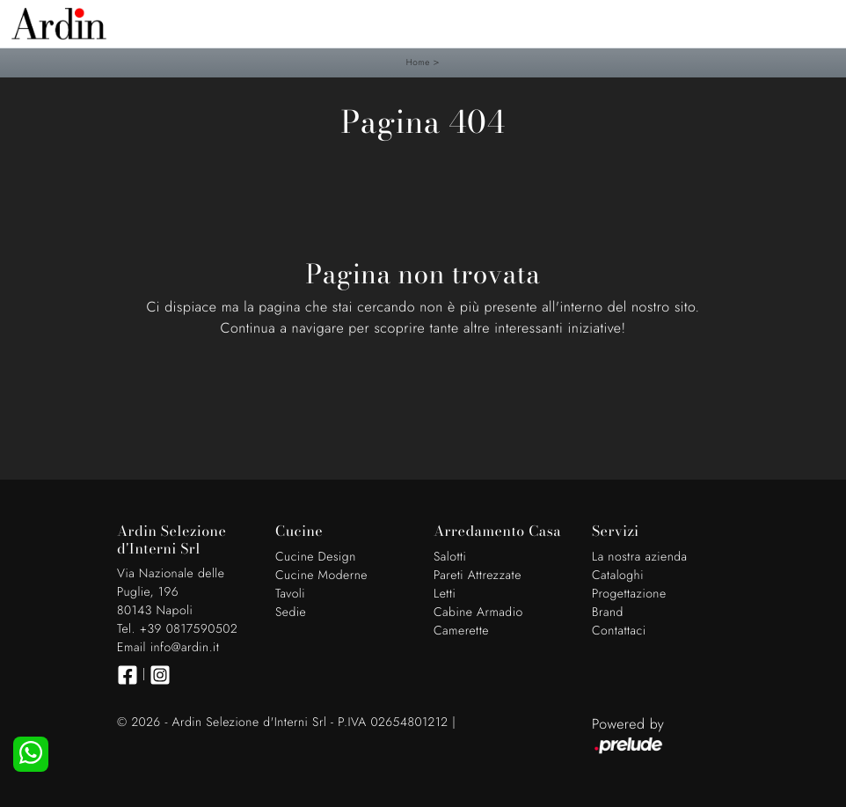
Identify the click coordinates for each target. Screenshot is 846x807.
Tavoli (290, 594)
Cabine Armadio (478, 612)
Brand (608, 612)
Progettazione (629, 594)
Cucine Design (315, 557)
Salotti (450, 557)
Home (418, 62)
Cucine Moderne (321, 575)
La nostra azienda (640, 557)
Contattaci (619, 631)
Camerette (461, 631)
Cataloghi (618, 575)
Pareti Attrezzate (477, 575)
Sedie (290, 612)
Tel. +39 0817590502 (177, 629)
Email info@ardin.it (168, 648)
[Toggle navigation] (819, 22)
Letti (445, 594)
